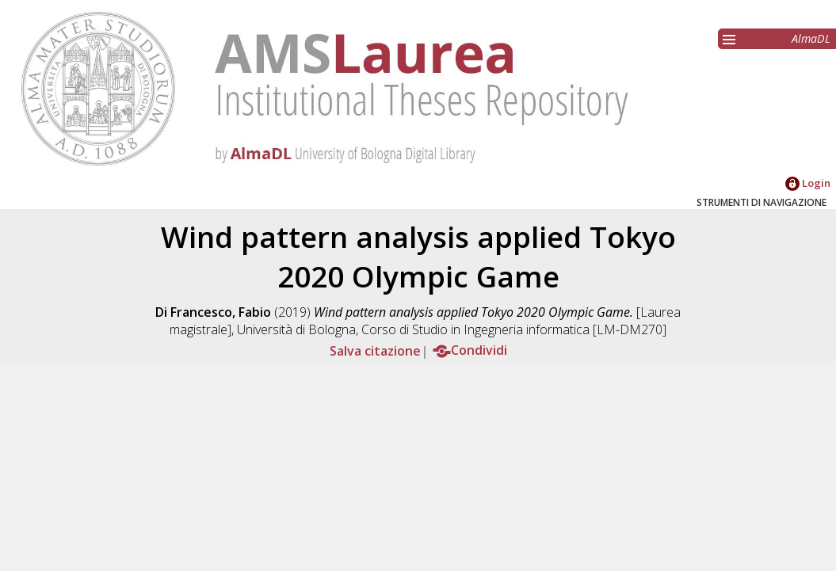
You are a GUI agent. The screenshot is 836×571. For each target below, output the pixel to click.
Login (807, 183)
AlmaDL (811, 38)
